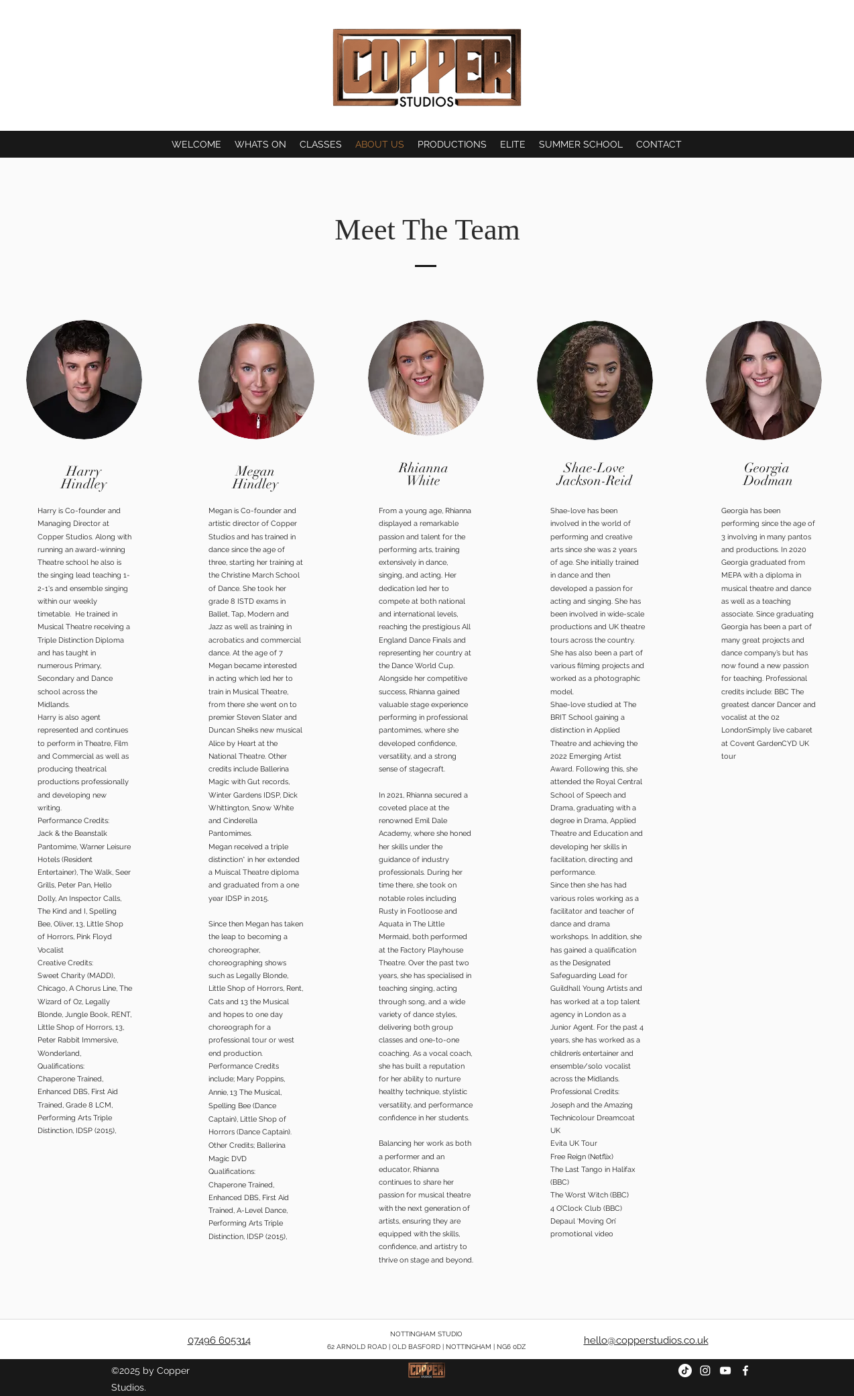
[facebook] (745, 1370)
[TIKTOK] (685, 1370)
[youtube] (725, 1370)
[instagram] (705, 1370)
